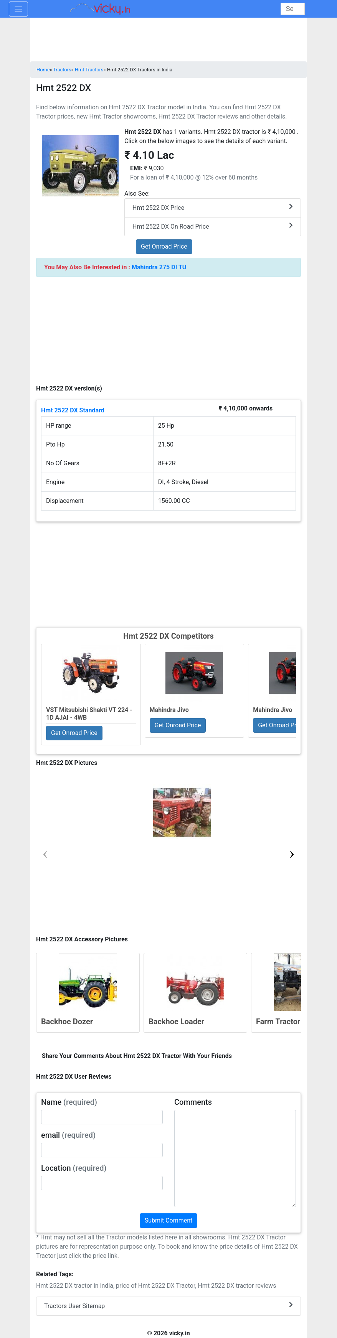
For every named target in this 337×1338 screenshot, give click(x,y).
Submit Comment (169, 1220)
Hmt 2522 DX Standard (72, 410)
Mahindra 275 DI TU (159, 267)
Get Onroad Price (164, 246)
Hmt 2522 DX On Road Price (212, 226)
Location (74, 1168)
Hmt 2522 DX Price (212, 207)
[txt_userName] (102, 1117)
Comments (193, 1102)
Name (69, 1102)
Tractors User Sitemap (168, 1306)
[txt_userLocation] (102, 1183)
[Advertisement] (168, 573)
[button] (292, 853)
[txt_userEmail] (102, 1150)
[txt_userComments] (235, 1158)
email (68, 1135)
